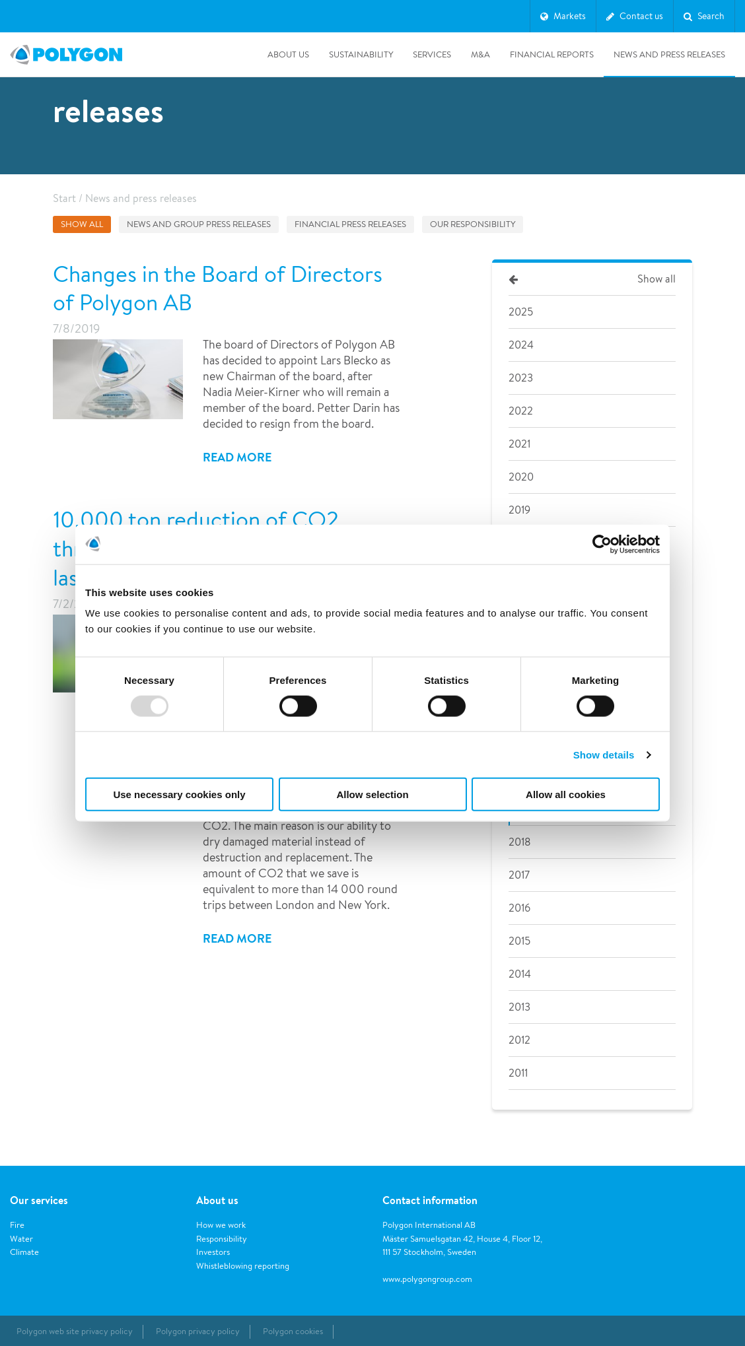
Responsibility (221, 1238)
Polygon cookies (293, 1331)
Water (21, 1238)
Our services (39, 1200)
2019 (519, 510)
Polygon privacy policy (198, 1331)
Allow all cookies (566, 794)
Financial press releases (350, 224)
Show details (604, 754)
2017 (519, 875)
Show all (82, 224)
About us (288, 54)
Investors (213, 1252)
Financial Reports (552, 54)
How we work (221, 1224)
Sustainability (361, 54)
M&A (480, 54)
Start (64, 198)
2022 (521, 411)
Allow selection (372, 794)
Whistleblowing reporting (242, 1265)
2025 (521, 312)
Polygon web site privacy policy (75, 1331)
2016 (519, 908)
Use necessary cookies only (179, 794)
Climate (24, 1252)
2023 (521, 378)
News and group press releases (199, 224)
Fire (17, 1224)
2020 (521, 477)
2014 (520, 974)
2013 (519, 1007)
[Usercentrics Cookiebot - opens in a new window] (602, 544)
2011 (518, 1073)
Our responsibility (472, 224)
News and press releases (669, 54)
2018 (520, 842)
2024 (521, 345)
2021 (519, 444)
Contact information (430, 1200)
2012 (519, 1040)
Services (432, 54)
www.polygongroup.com (427, 1279)
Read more (237, 457)
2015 (519, 941)
